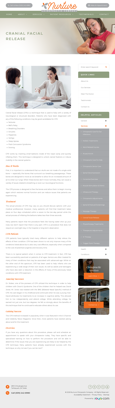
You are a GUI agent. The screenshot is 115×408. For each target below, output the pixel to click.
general (84, 121)
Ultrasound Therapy (91, 192)
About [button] (22, 14)
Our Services (86, 87)
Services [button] (38, 14)
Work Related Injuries (91, 147)
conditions (85, 255)
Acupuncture (88, 154)
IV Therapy (87, 237)
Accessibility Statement (82, 395)
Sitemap (106, 395)
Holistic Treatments (91, 141)
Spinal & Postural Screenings (94, 205)
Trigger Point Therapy (92, 243)
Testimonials (86, 14)
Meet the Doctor (88, 94)
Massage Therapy (90, 211)
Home (9, 14)
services (84, 126)
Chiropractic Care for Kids (93, 160)
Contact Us (85, 107)
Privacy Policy (97, 395)
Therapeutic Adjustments (93, 231)
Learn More (92, 276)
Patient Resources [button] (61, 14)
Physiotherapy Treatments (93, 224)
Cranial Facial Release (91, 218)
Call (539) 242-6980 (21, 393)
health (83, 249)
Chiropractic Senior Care (92, 166)
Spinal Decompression (92, 173)
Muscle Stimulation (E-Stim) (94, 186)
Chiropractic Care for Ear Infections (93, 133)
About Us (84, 81)
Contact (104, 14)
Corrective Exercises (91, 179)
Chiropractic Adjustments (93, 199)
